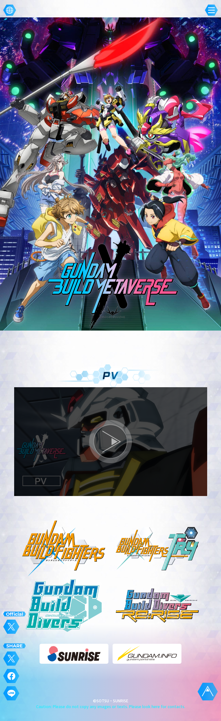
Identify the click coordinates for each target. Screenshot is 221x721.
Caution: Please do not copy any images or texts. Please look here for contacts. (110, 706)
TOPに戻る (208, 691)
